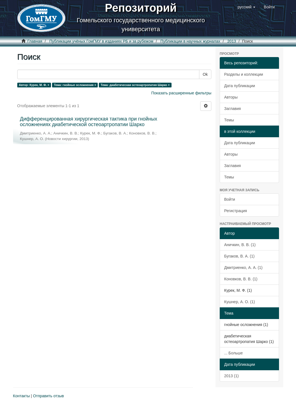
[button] (246, 7)
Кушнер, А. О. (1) (239, 302)
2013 (231, 41)
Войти (229, 199)
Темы (229, 120)
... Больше (233, 353)
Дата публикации (239, 86)
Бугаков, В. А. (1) (239, 256)
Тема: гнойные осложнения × (75, 85)
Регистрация (235, 211)
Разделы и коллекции (243, 74)
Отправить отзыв (48, 396)
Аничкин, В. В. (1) (240, 244)
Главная (34, 41)
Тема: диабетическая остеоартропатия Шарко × (135, 85)
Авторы (231, 97)
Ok (205, 74)
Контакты (21, 396)
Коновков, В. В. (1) (241, 279)
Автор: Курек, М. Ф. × (34, 85)
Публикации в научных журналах (190, 41)
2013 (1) (231, 376)
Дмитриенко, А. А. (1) (243, 267)
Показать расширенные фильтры (181, 93)
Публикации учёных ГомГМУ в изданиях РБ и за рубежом (101, 41)
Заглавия (232, 108)
